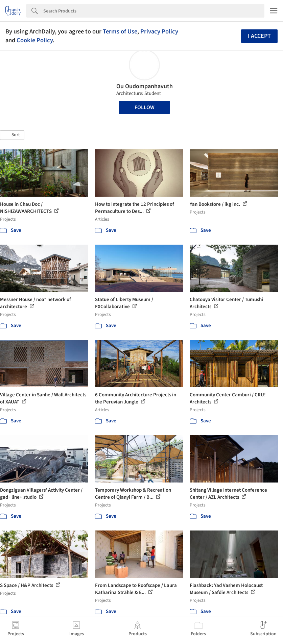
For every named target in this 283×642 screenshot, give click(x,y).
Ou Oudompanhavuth (144, 86)
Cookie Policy (35, 40)
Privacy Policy (159, 31)
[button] (12, 135)
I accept (259, 36)
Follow (145, 107)
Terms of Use (120, 31)
